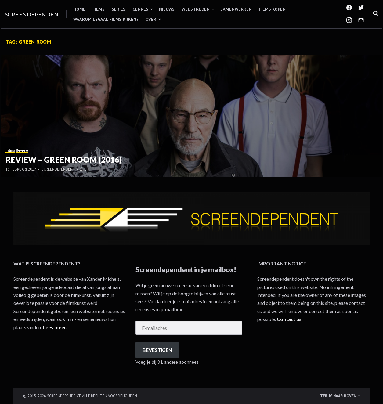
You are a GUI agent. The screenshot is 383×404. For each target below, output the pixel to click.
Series (118, 9)
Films (98, 9)
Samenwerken (236, 9)
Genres (140, 9)
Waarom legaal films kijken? (106, 19)
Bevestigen (157, 350)
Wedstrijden (196, 9)
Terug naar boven (338, 395)
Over (151, 19)
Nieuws (167, 9)
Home (79, 9)
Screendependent (33, 14)
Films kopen (272, 9)
